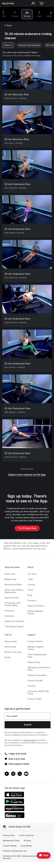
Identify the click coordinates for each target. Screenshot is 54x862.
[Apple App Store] (26, 796)
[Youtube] (26, 774)
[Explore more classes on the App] (27, 474)
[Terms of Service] (26, 835)
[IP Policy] (27, 841)
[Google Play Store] (26, 803)
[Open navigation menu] (49, 3)
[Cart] (41, 3)
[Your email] (28, 716)
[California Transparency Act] (14, 851)
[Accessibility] (26, 846)
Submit (27, 724)
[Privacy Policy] (9, 835)
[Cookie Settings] (10, 846)
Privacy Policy (30, 740)
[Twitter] (20, 774)
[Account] (33, 3)
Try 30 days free (27, 528)
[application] (42, 855)
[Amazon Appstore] (26, 810)
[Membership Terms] (11, 841)
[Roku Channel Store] (26, 817)
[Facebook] (7, 774)
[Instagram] (13, 774)
